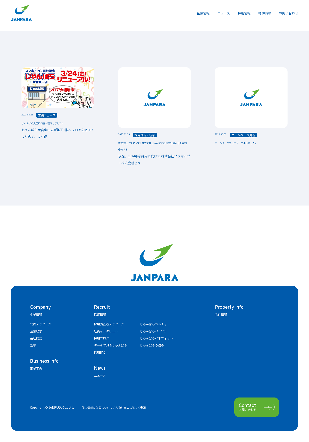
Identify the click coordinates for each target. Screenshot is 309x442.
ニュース (223, 13)
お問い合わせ (288, 13)
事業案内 (37, 369)
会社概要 (36, 339)
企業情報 (203, 13)
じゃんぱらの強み (152, 346)
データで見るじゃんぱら (110, 346)
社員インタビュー (106, 332)
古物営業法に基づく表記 (134, 408)
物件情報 (264, 13)
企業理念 (36, 332)
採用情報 (244, 13)
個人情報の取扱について (98, 408)
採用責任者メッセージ (109, 324)
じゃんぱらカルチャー (155, 324)
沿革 (33, 346)
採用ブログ (101, 339)
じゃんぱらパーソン (153, 332)
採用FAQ (100, 353)
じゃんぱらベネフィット (156, 339)
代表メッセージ (40, 324)
